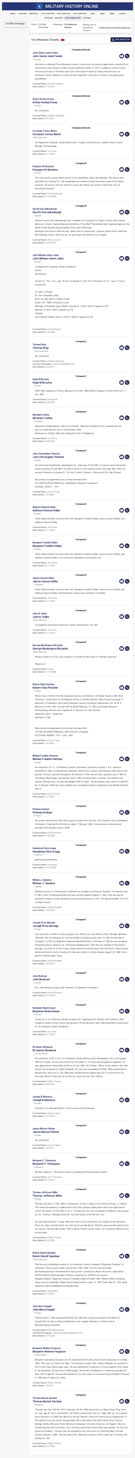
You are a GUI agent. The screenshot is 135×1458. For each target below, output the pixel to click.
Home (34, 24)
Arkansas (58, 24)
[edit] (127, 56)
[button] (66, 52)
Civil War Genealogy (43, 25)
